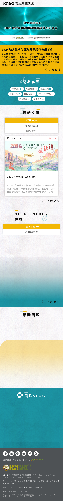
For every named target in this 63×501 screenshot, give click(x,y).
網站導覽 (7, 460)
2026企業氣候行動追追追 (22, 177)
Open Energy (31, 227)
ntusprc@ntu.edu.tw (18, 491)
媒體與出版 (31, 125)
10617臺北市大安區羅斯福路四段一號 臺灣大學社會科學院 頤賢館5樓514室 (31, 482)
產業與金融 (31, 232)
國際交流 (31, 131)
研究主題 (31, 120)
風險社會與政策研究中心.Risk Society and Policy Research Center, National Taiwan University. (29, 496)
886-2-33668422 (16, 487)
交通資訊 (17, 460)
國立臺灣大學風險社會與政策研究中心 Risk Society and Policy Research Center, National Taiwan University (29, 476)
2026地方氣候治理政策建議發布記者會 (27, 49)
